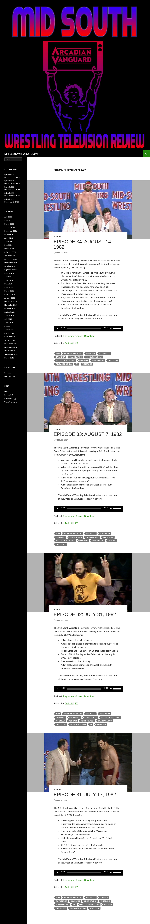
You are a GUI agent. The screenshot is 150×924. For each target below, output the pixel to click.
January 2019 (9, 340)
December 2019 (10, 301)
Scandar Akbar (105, 721)
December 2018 (10, 344)
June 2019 (8, 322)
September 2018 (10, 354)
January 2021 (9, 255)
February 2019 (10, 337)
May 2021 (8, 245)
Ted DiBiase (113, 360)
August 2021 (9, 238)
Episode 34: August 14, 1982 (83, 244)
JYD (74, 904)
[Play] (57, 328)
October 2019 (9, 308)
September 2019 (10, 312)
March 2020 (9, 291)
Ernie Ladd (105, 901)
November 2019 (10, 305)
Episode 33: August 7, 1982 (88, 434)
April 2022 (8, 220)
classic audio (75, 357)
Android (69, 342)
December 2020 (10, 259)
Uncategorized (10, 376)
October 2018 (9, 351)
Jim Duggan (108, 537)
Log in (6, 391)
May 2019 (8, 326)
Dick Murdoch (92, 537)
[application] (88, 328)
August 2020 (9, 273)
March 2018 (9, 358)
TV (77, 364)
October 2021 (9, 234)
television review (64, 364)
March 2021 (9, 248)
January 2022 (9, 227)
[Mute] (111, 328)
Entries (8, 395)
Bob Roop (90, 353)
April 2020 (8, 287)
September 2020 (10, 270)
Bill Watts (91, 534)
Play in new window (72, 335)
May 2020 (8, 284)
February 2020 (10, 294)
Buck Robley (74, 717)
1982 (58, 353)
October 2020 (9, 266)
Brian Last (60, 357)
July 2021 (8, 241)
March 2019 (9, 333)
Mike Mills (83, 360)
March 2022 (9, 224)
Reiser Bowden (87, 721)
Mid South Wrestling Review (21, 154)
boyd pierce (104, 353)
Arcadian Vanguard (73, 353)
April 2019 (8, 330)
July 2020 (8, 277)
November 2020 (10, 263)
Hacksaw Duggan (94, 357)
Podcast (58, 237)
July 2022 (8, 217)
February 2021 (10, 252)
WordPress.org (10, 402)
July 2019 (8, 319)
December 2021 (10, 231)
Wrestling (87, 364)
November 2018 (10, 347)
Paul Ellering (98, 360)
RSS (76, 342)
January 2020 (9, 298)
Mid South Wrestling (65, 360)
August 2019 (9, 315)
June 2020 (8, 280)
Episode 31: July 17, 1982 (85, 794)
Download (89, 335)
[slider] (84, 328)
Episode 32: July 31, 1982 (85, 614)
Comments (10, 398)
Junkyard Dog (62, 904)
